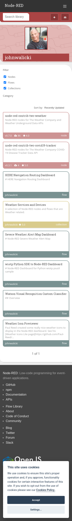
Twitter (10, 432)
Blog (9, 427)
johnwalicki (18, 57)
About (10, 411)
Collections (14, 88)
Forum (10, 437)
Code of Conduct (17, 416)
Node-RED (14, 5)
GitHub (10, 384)
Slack (9, 442)
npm (9, 389)
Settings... (36, 509)
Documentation (16, 394)
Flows (11, 82)
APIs (9, 399)
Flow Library (14, 406)
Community (13, 421)
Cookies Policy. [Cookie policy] (45, 490)
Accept (36, 500)
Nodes (11, 77)
